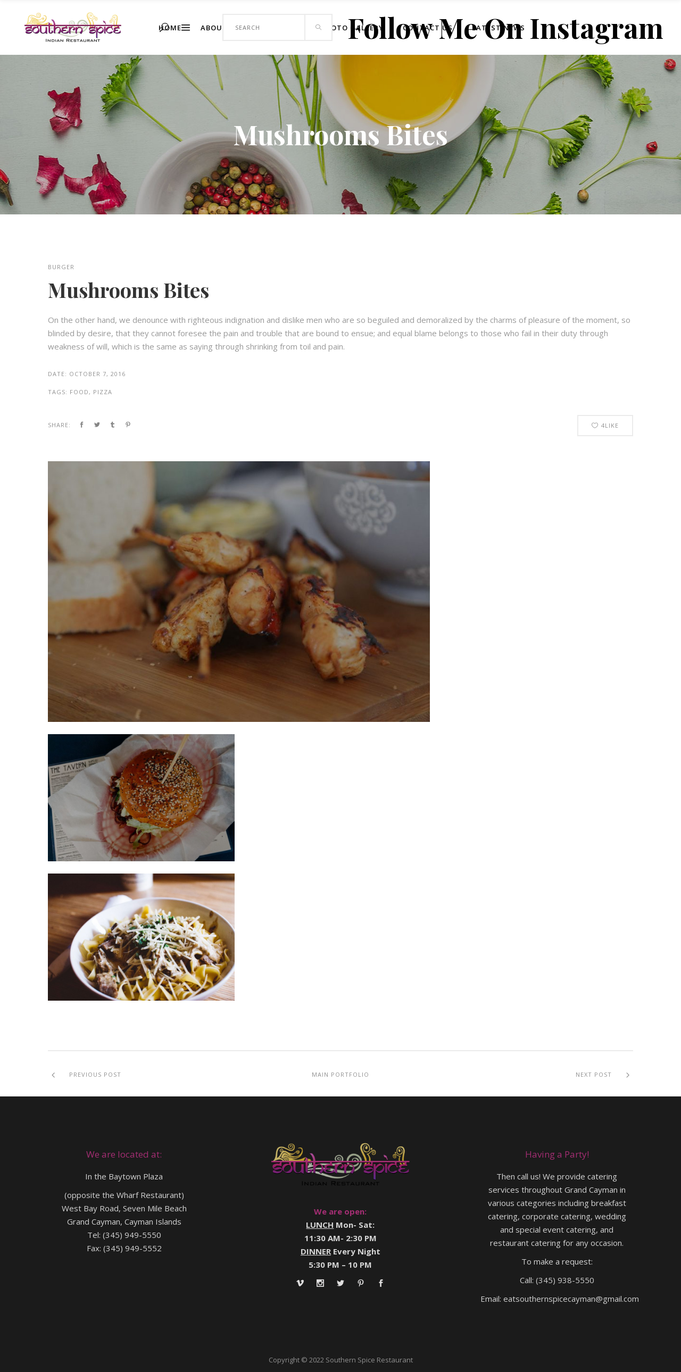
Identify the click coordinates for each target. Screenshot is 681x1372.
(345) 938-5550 (565, 1280)
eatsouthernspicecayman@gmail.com (571, 1298)
